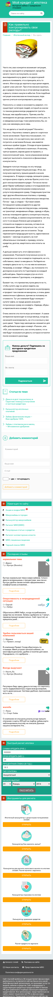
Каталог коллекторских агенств (20, 535)
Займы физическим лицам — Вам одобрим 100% (19, 417)
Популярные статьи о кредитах (20, 530)
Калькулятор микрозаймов (18, 520)
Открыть (26, 824)
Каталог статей (11, 962)
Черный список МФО (15, 545)
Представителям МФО (34, 967)
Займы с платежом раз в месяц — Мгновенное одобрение (20, 425)
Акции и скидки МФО (17, 509)
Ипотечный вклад (22, 35)
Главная (6, 35)
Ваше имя (9, 356)
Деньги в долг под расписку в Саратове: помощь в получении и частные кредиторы (20, 401)
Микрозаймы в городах (17, 515)
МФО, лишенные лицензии (18, 540)
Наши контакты (12, 967)
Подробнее (14, 591)
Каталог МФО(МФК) (15, 525)
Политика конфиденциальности (19, 972)
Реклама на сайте (31, 962)
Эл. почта (9, 367)
